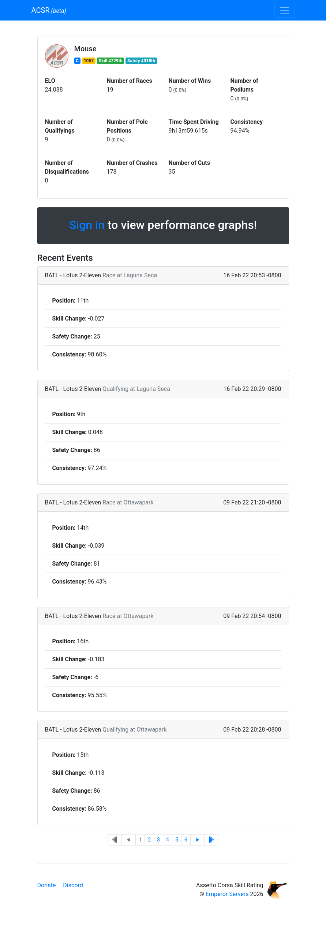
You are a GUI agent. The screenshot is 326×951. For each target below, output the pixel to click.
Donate (46, 885)
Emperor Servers (227, 894)
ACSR (48, 10)
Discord (73, 885)
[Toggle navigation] (284, 10)
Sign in (87, 225)
